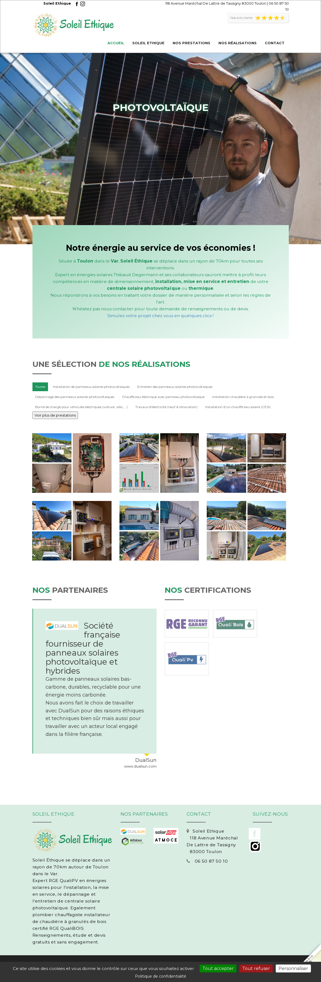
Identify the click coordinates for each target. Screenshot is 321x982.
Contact (274, 43)
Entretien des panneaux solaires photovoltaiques (174, 387)
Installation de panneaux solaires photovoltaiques (91, 387)
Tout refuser (256, 968)
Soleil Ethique (148, 43)
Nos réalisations (237, 43)
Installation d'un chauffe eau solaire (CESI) (238, 407)
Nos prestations (191, 43)
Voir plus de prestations (55, 415)
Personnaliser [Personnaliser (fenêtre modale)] (293, 968)
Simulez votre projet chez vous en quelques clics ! (160, 315)
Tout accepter (218, 968)
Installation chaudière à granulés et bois (243, 397)
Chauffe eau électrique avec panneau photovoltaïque (163, 397)
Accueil (115, 43)
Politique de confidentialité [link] (160, 976)
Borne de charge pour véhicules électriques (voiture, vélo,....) (81, 407)
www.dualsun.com (140, 766)
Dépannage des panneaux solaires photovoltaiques (74, 397)
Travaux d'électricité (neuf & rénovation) (166, 407)
